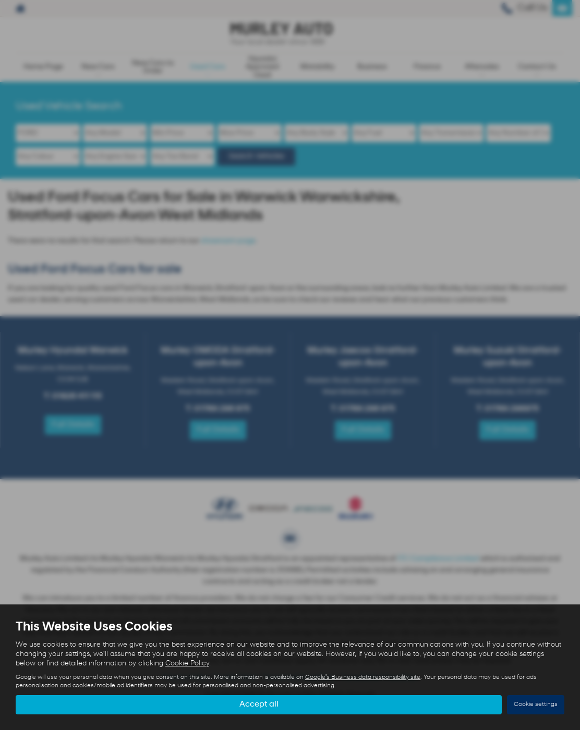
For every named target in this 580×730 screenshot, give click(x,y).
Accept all (259, 704)
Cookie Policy (187, 663)
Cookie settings (536, 704)
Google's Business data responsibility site (362, 677)
